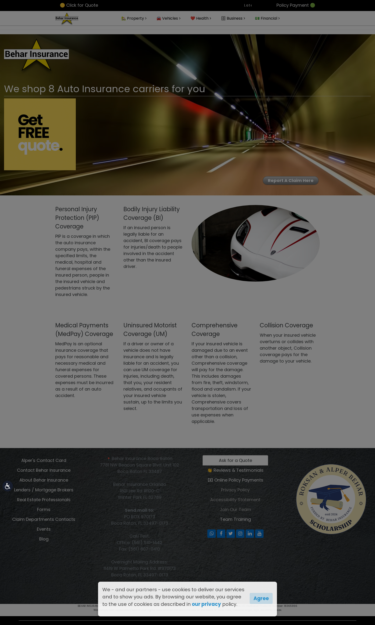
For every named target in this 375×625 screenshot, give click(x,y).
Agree (261, 598)
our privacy (206, 604)
